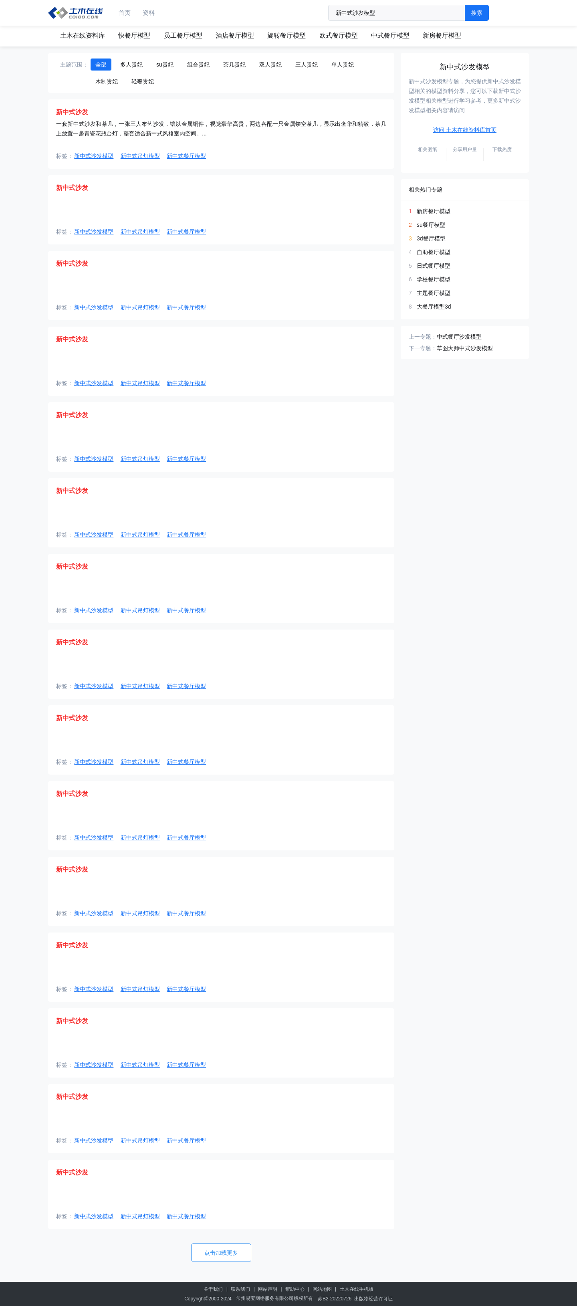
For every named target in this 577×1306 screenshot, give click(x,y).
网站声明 (267, 1289)
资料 (149, 12)
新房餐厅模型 (442, 35)
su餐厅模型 (431, 225)
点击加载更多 (221, 1252)
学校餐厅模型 (433, 279)
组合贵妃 (198, 64)
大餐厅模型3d (434, 306)
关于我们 (213, 1289)
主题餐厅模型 (433, 293)
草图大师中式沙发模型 (465, 348)
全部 (101, 64)
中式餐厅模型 (390, 35)
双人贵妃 (270, 64)
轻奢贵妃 (142, 81)
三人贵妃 (306, 64)
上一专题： (423, 336)
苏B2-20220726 (334, 1299)
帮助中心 (295, 1289)
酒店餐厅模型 (235, 35)
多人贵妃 (131, 64)
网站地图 (322, 1289)
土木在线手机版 (356, 1289)
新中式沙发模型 (93, 156)
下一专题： (423, 348)
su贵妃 (165, 64)
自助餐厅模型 (433, 252)
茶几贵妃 (234, 64)
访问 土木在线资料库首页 (464, 130)
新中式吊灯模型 (140, 156)
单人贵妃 (342, 64)
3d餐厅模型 (431, 238)
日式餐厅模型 (433, 265)
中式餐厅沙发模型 (459, 336)
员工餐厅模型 (183, 35)
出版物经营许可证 (373, 1299)
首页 (125, 12)
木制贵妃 (106, 81)
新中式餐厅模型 (186, 156)
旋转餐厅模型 (286, 35)
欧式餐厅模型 (338, 35)
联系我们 (240, 1289)
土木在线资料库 (82, 35)
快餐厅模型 (134, 35)
